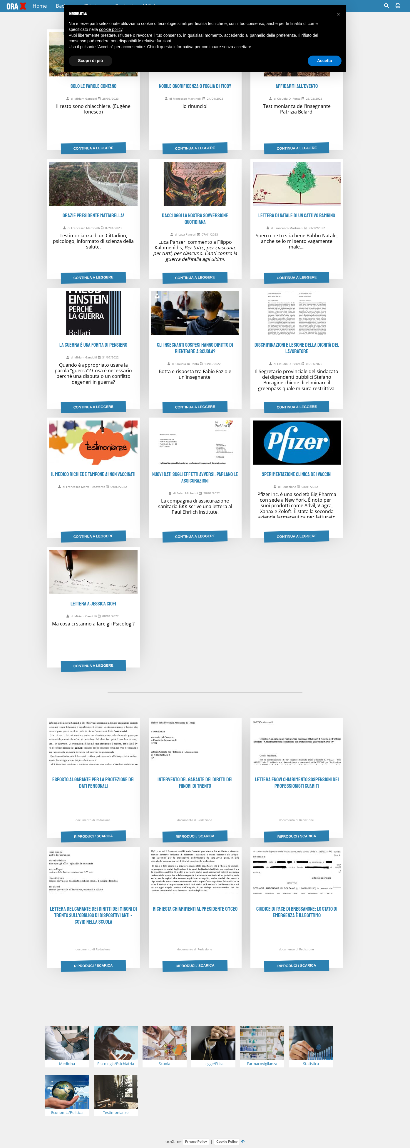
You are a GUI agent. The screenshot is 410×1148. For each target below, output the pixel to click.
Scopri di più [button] (90, 60)
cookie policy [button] (110, 29)
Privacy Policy (196, 1141)
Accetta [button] (324, 60)
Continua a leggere (93, 148)
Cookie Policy (226, 1141)
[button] (338, 14)
